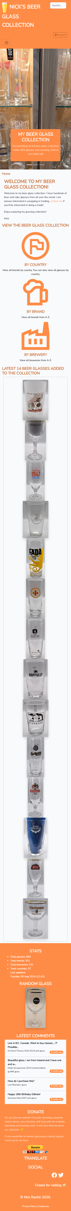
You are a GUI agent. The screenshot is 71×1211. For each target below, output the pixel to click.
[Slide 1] (29, 165)
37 (29, 968)
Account (60, 34)
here (25, 1140)
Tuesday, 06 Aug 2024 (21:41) (27, 976)
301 (27, 960)
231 (31, 964)
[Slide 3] (41, 165)
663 (28, 956)
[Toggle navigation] (6, 42)
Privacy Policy (29, 1206)
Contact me (43, 1206)
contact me (56, 201)
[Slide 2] (35, 165)
